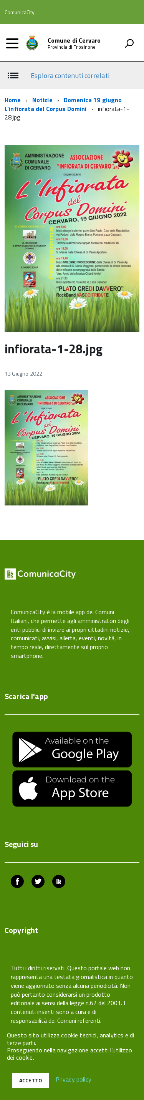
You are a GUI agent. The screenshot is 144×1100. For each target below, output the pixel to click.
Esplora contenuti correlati (70, 75)
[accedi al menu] (12, 43)
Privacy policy (73, 1079)
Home (13, 99)
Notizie (42, 99)
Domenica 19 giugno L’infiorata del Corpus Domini (63, 104)
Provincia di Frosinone (72, 47)
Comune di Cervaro (74, 40)
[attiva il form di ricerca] (129, 43)
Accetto (30, 1080)
